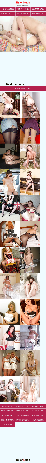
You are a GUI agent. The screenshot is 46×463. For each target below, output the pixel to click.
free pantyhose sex (23, 411)
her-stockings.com (8, 406)
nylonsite (8, 425)
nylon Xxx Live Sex (23, 88)
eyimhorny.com (7, 411)
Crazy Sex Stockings (39, 9)
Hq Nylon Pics (8, 9)
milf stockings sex (23, 9)
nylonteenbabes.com (39, 406)
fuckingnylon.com (23, 420)
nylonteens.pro (38, 420)
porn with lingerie (39, 14)
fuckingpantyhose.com (23, 14)
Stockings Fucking (39, 415)
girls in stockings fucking (8, 420)
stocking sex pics (8, 415)
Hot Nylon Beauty (8, 14)
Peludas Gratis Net (39, 411)
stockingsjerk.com (23, 406)
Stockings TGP (23, 415)
